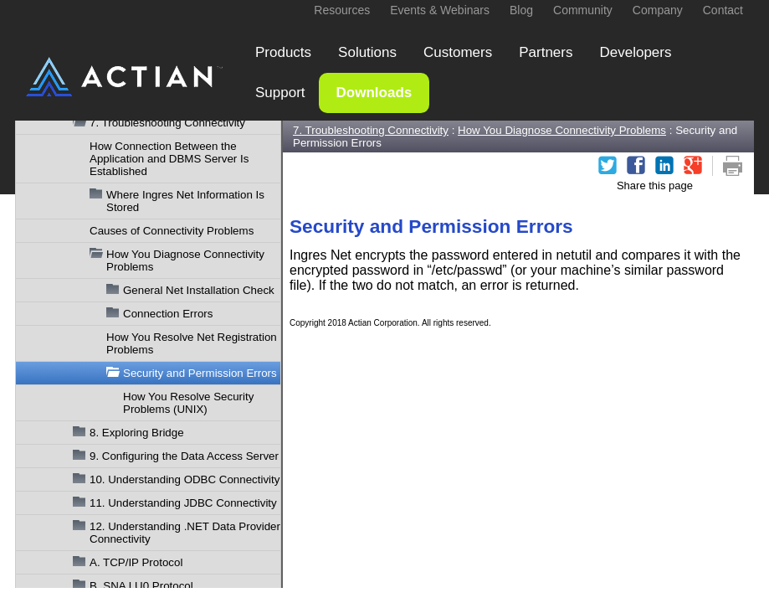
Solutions (367, 52)
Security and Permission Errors (200, 373)
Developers (635, 52)
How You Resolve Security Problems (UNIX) (188, 402)
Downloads (374, 92)
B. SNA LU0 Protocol (141, 586)
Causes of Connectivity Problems (172, 230)
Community (583, 10)
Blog (521, 10)
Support (280, 92)
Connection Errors (168, 313)
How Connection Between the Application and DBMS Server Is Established (169, 159)
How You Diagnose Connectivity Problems (185, 260)
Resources (342, 10)
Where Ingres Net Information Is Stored (185, 201)
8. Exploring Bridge (137, 432)
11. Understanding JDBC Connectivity (183, 503)
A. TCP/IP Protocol (136, 562)
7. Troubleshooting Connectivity (167, 122)
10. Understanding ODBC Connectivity (184, 479)
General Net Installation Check (198, 290)
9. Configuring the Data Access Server (184, 456)
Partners (545, 52)
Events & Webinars (440, 10)
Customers (457, 52)
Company (658, 10)
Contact (723, 10)
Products (283, 52)
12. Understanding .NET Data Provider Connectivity (185, 532)
